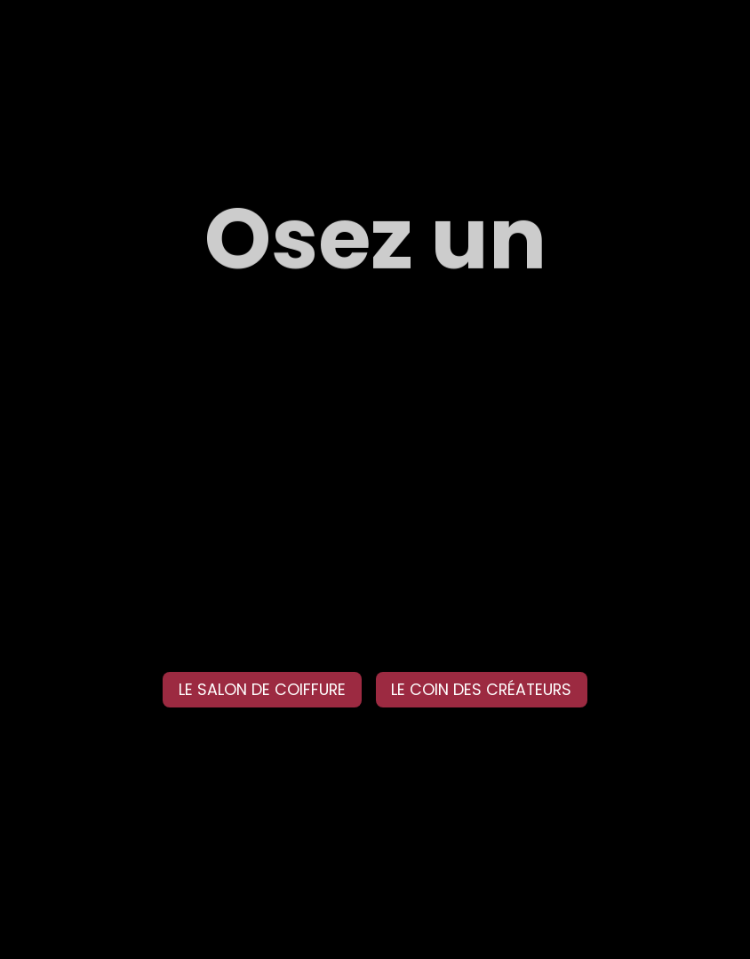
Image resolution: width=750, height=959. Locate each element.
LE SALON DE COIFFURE (262, 689)
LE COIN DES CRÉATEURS (481, 689)
